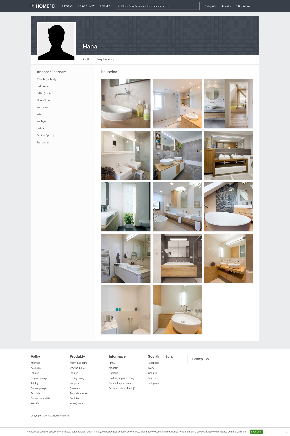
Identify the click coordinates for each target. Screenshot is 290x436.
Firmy (105, 6)
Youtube (152, 378)
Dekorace (42, 86)
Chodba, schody (46, 79)
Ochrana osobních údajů (122, 388)
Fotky (67, 6)
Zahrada (35, 393)
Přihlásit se (243, 6)
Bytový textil (76, 403)
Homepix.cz (200, 359)
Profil (86, 59)
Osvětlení (75, 398)
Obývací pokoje (39, 378)
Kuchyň (41, 121)
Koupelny (36, 368)
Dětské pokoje (39, 388)
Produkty (86, 6)
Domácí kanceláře (40, 398)
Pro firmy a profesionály (121, 378)
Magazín (210, 6)
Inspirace (105, 59)
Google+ (152, 373)
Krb (39, 114)
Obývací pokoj (45, 135)
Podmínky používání (120, 383)
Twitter (151, 368)
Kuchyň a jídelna (79, 363)
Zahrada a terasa (79, 393)
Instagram (153, 383)
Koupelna (42, 107)
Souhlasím (256, 431)
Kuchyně (35, 363)
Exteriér (35, 403)
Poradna (226, 6)
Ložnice (41, 128)
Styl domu (43, 142)
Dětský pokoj (45, 93)
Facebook (153, 363)
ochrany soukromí (237, 431)
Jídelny (34, 383)
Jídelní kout (44, 100)
